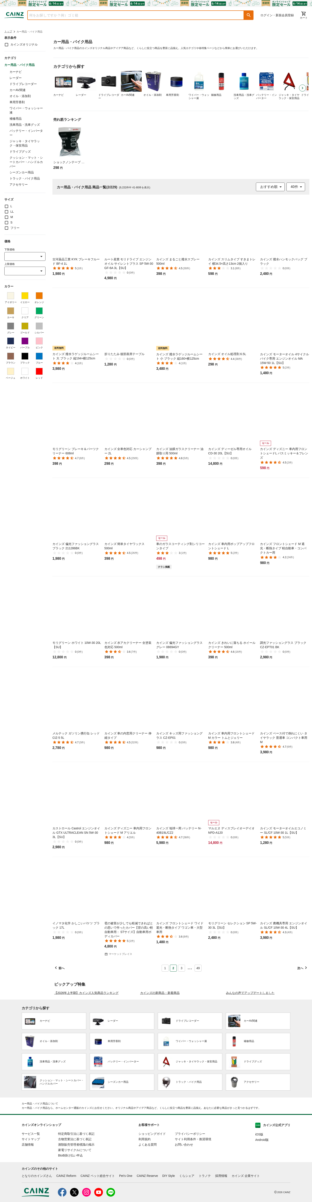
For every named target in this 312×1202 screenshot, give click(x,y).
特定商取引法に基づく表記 (76, 1174)
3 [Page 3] (181, 968)
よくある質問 (147, 1185)
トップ (8, 31)
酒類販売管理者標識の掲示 (76, 1185)
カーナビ (16, 71)
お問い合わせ (184, 1185)
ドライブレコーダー (23, 84)
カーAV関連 (18, 90)
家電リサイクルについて (74, 1190)
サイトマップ (31, 1180)
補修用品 (16, 118)
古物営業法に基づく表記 (74, 1180)
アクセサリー (19, 184)
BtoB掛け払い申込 (70, 1196)
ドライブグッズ (20, 151)
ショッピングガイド (152, 1174)
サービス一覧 (31, 1174)
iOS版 (259, 1175)
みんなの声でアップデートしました (250, 1033)
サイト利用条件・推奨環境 (193, 1180)
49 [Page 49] (198, 968)
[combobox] (132, 15)
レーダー (16, 78)
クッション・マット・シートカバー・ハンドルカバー (26, 162)
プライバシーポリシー (190, 1174)
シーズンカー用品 (22, 172)
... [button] (189, 967)
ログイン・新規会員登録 (277, 15)
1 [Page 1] (165, 968)
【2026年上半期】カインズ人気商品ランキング (86, 1033)
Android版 (262, 1180)
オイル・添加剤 (20, 96)
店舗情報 (28, 1185)
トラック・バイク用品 (25, 178)
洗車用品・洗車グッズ (25, 124)
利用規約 (144, 1180)
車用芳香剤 (17, 102)
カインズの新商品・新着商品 (160, 1033)
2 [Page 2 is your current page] (173, 968)
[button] (249, 15)
